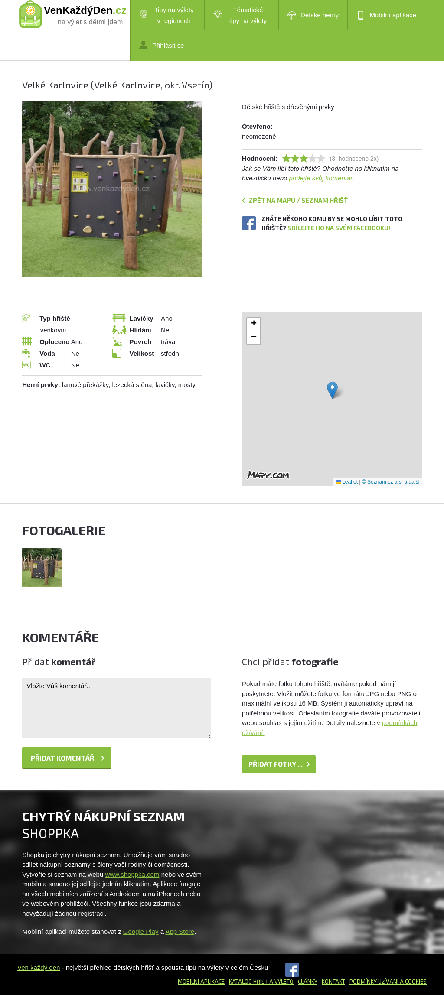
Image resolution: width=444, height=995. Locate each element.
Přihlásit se (161, 45)
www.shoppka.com (132, 874)
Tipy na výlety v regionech (166, 15)
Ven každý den (38, 967)
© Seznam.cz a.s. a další (391, 482)
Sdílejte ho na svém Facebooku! (338, 227)
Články (307, 981)
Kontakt (333, 981)
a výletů (281, 981)
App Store (179, 931)
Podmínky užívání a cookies (388, 981)
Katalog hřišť (248, 981)
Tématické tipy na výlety (240, 15)
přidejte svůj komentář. (322, 178)
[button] (332, 390)
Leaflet (347, 482)
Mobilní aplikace (386, 15)
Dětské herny (313, 15)
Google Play (141, 931)
